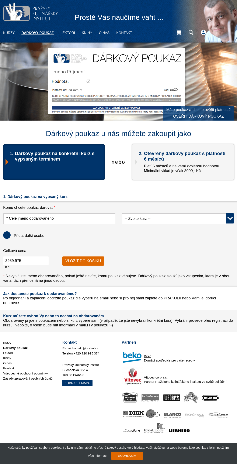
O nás (104, 33)
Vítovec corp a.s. (156, 377)
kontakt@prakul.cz (85, 348)
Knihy (87, 33)
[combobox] (178, 218)
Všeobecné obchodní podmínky (25, 373)
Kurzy (9, 33)
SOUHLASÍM (127, 455)
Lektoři (67, 33)
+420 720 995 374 (86, 353)
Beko (147, 356)
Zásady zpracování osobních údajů (28, 378)
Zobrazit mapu (77, 383)
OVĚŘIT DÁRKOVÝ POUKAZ (198, 116)
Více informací (97, 455)
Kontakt (124, 33)
